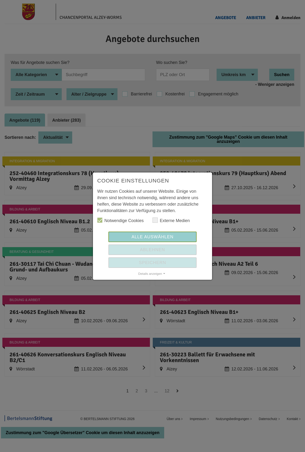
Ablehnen (152, 249)
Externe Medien (171, 220)
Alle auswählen (152, 236)
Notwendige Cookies (120, 220)
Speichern (152, 262)
